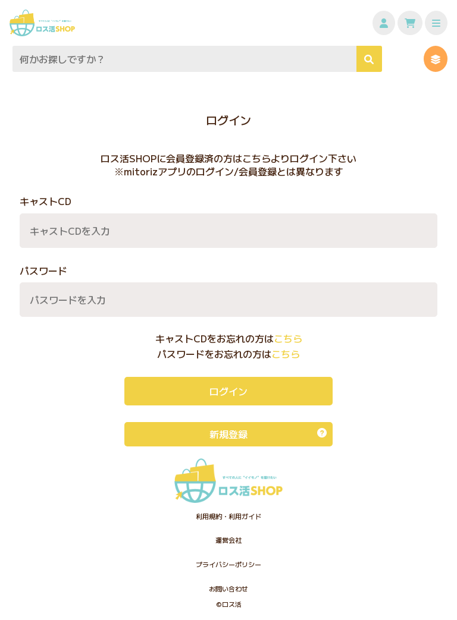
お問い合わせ (228, 588)
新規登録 (268, 434)
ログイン (228, 391)
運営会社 (228, 540)
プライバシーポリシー (228, 564)
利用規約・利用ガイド (228, 516)
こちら (288, 338)
